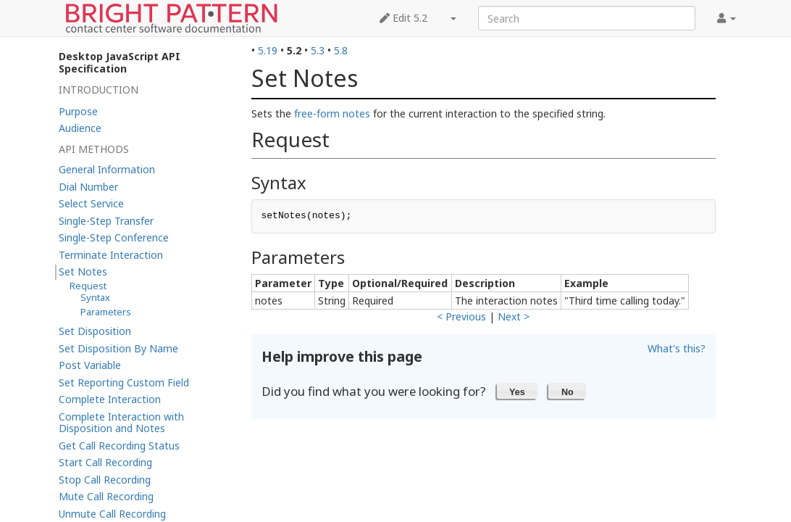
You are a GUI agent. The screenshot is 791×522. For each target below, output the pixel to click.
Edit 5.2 (403, 18)
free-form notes (332, 113)
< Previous (461, 316)
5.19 (267, 50)
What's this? (677, 348)
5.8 (341, 50)
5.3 (318, 50)
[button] (517, 391)
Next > (514, 316)
